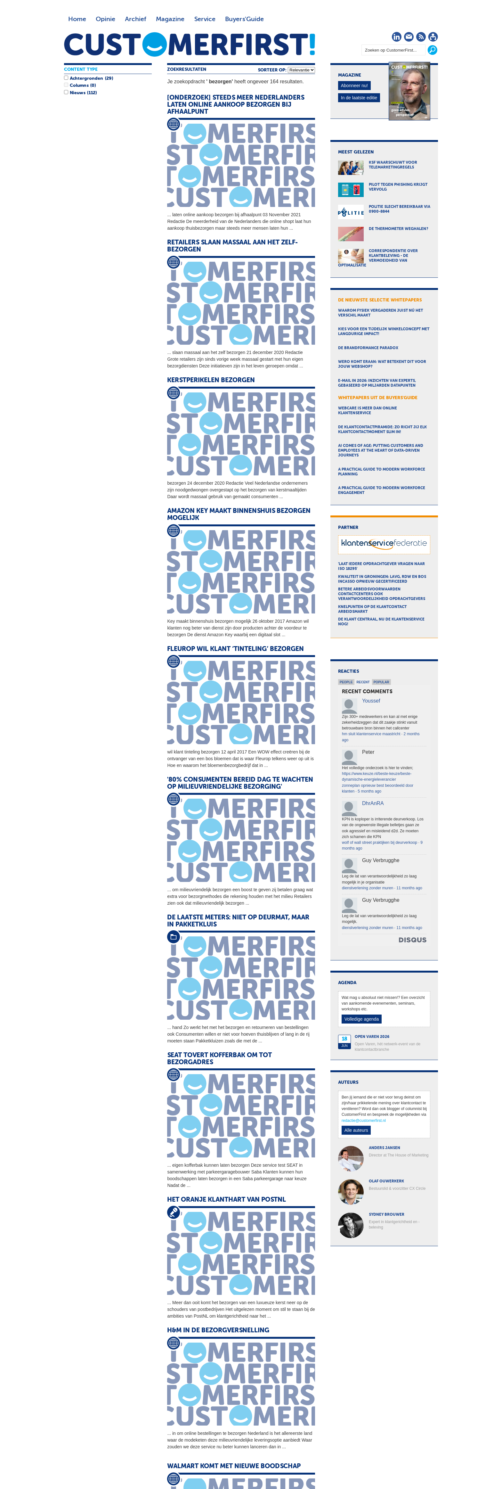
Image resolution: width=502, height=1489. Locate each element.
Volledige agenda (361, 1019)
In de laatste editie (359, 97)
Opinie (105, 19)
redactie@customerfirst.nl (364, 1120)
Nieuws (77, 93)
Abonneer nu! (354, 85)
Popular (381, 682)
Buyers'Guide (244, 19)
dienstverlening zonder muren (367, 888)
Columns (79, 85)
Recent (363, 682)
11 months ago (409, 888)
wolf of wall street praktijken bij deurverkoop (379, 842)
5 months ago (369, 791)
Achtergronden (86, 78)
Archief (135, 19)
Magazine (170, 19)
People (346, 682)
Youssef (371, 700)
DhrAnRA (373, 803)
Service (204, 19)
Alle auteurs (356, 1130)
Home (77, 19)
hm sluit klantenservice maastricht (371, 734)
